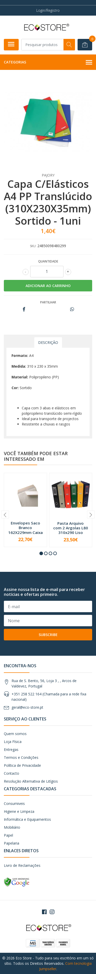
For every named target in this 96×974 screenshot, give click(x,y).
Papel (8, 835)
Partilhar (48, 302)
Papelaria (11, 843)
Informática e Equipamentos (27, 819)
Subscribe (48, 634)
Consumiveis (14, 803)
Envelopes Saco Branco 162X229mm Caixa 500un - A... (25, 530)
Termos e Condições (21, 757)
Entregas (11, 749)
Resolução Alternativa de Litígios (31, 781)
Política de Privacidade (22, 765)
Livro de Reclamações (22, 865)
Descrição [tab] (48, 342)
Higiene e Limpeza (19, 811)
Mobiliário (12, 827)
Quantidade (48, 261)
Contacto (11, 773)
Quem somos (15, 733)
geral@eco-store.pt (27, 707)
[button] (41, 553)
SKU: (33, 246)
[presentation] (5, 514)
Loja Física (13, 741)
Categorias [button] (48, 62)
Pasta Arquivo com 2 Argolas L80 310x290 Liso (70, 528)
